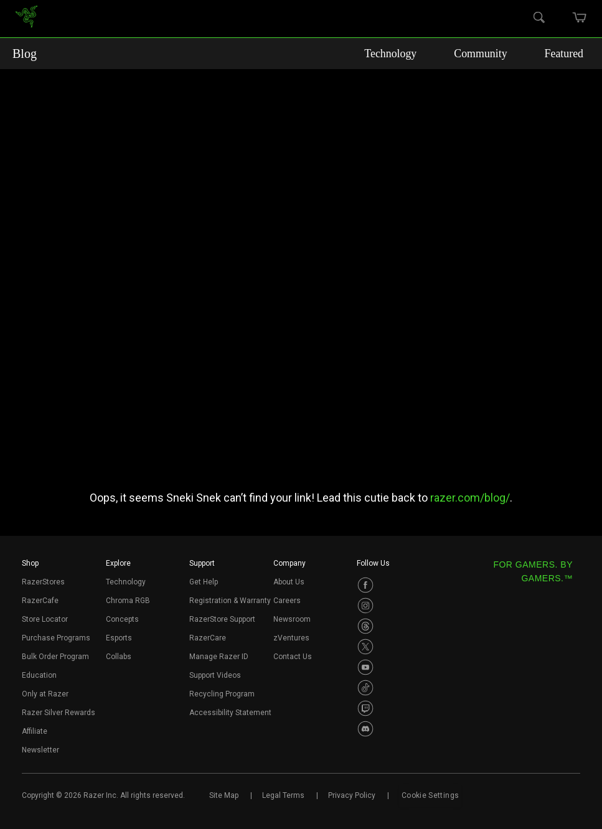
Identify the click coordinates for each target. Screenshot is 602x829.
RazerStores (43, 582)
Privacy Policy (351, 795)
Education (39, 675)
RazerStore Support (222, 619)
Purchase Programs (56, 638)
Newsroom (292, 619)
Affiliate (34, 731)
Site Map (223, 795)
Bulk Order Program (55, 656)
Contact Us (292, 656)
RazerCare (207, 638)
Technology (415, 54)
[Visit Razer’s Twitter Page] (365, 646)
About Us (288, 582)
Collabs (118, 656)
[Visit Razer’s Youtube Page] (365, 667)
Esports (119, 638)
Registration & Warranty (230, 600)
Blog (24, 53)
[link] (26, 19)
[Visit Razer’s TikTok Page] (365, 687)
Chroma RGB (128, 600)
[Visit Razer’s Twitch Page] (365, 708)
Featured (568, 54)
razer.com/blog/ (470, 497)
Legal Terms (283, 795)
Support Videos (215, 675)
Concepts (122, 619)
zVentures (291, 638)
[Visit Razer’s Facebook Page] (365, 585)
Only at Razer (45, 694)
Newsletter (40, 750)
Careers (287, 600)
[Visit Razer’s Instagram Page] (365, 605)
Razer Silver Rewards (58, 712)
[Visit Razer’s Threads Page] (365, 626)
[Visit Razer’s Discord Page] (365, 729)
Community (494, 54)
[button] (30, 567)
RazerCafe (40, 600)
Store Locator (45, 619)
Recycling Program (222, 694)
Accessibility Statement (230, 712)
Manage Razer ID (218, 656)
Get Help (203, 582)
